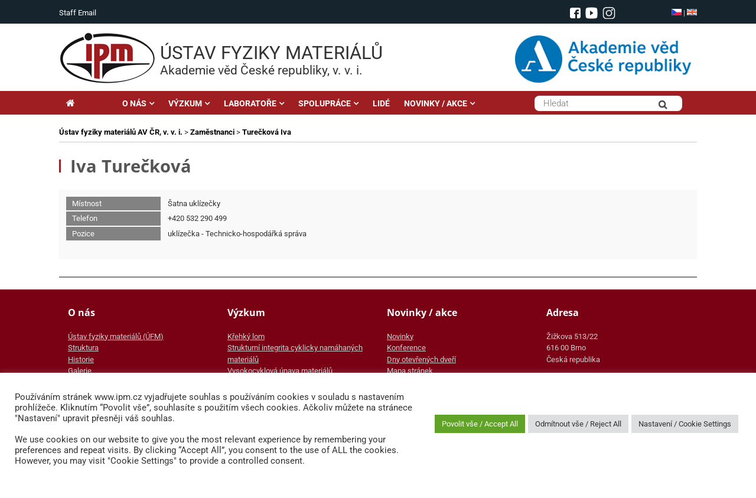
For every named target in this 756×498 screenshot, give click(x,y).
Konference (406, 347)
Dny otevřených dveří (421, 359)
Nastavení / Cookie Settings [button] (684, 423)
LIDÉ (381, 103)
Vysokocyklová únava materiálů (280, 370)
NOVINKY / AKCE (435, 103)
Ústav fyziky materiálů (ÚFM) (116, 336)
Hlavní (87, 103)
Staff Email (77, 12)
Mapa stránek (410, 370)
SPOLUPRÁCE (324, 103)
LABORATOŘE (250, 103)
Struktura (83, 347)
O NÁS (134, 103)
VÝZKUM (185, 103)
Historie (81, 359)
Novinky (400, 336)
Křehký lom (246, 336)
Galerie (80, 370)
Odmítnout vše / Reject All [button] (578, 423)
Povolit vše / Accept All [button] (480, 423)
